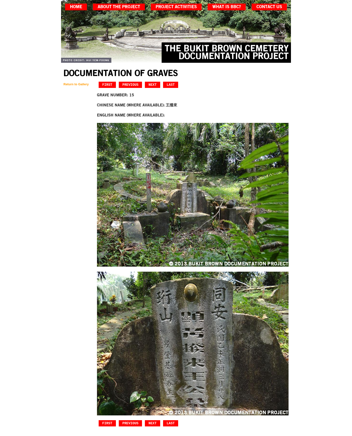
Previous (130, 84)
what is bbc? (226, 7)
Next (152, 84)
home (76, 7)
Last (171, 84)
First (107, 84)
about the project (119, 7)
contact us (269, 7)
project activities (176, 7)
